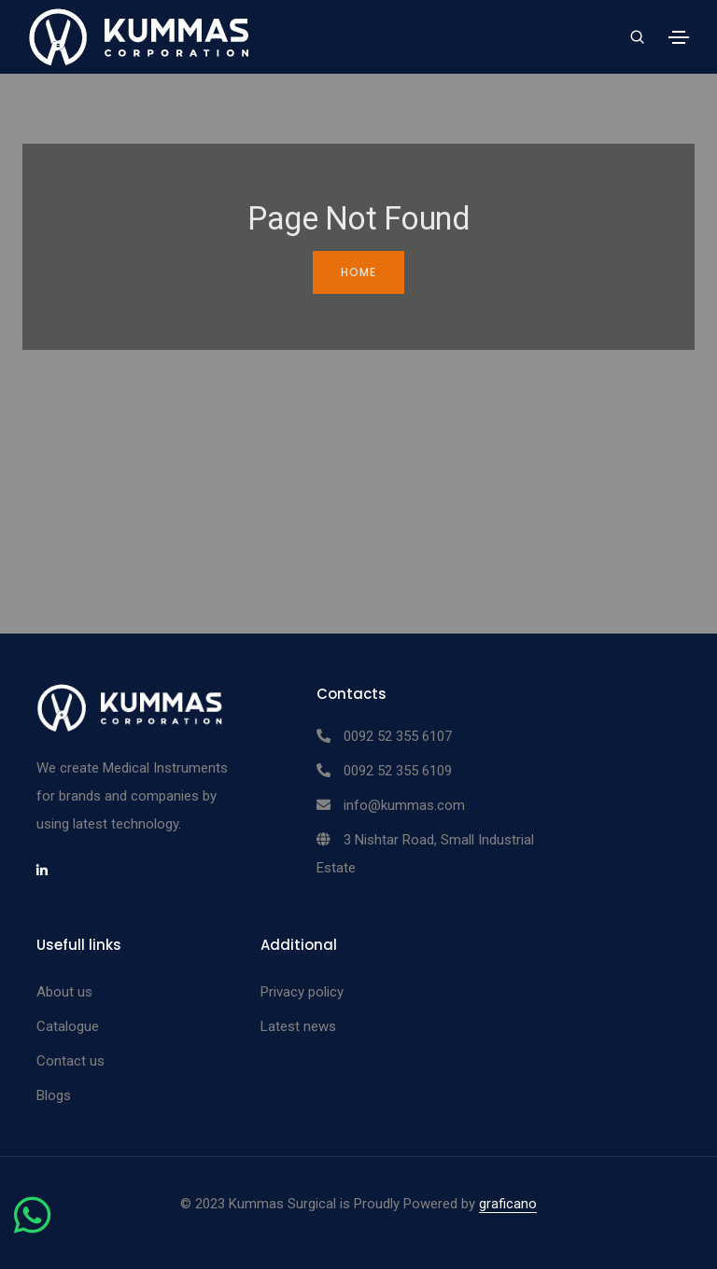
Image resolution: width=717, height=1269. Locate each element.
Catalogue (67, 1026)
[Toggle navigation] (678, 37)
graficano (508, 1203)
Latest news (298, 1026)
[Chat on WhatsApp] (32, 1226)
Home (358, 272)
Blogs (53, 1095)
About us (64, 991)
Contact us (70, 1061)
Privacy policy (302, 991)
